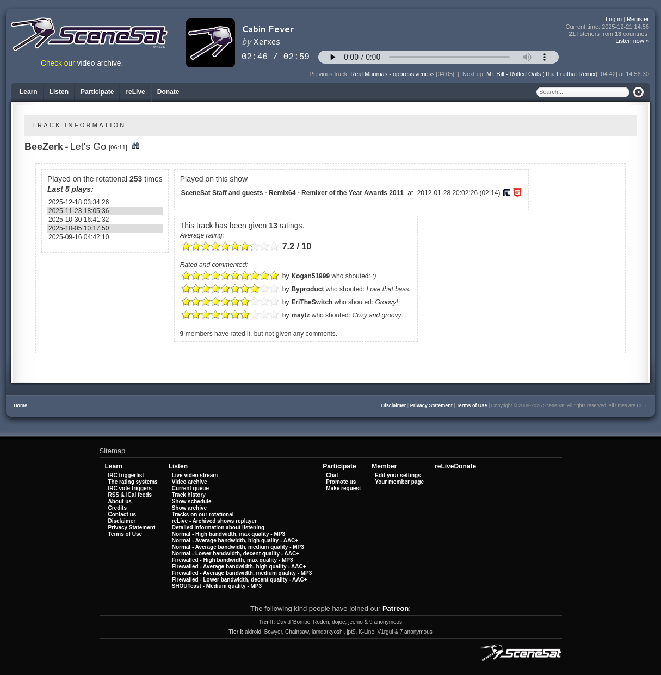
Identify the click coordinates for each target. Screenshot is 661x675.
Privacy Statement (431, 405)
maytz (300, 315)
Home (20, 405)
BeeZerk (43, 146)
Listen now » (632, 41)
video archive (99, 63)
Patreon (395, 608)
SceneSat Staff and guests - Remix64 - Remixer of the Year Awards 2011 (292, 193)
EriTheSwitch (311, 302)
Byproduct (307, 289)
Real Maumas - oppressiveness (392, 74)
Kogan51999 (310, 276)
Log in (614, 19)
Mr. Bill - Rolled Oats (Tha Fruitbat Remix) (541, 74)
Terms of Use (471, 405)
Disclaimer (393, 405)
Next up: (474, 74)
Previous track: (330, 74)
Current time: (608, 27)
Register (638, 19)
